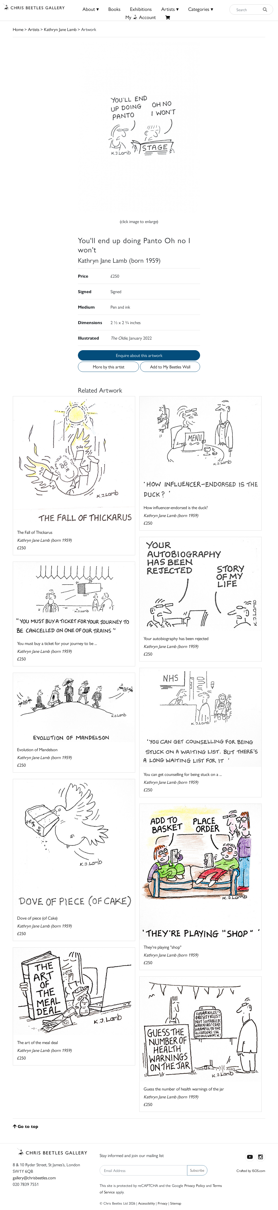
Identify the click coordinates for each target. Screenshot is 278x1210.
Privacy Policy (194, 1185)
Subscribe (197, 1170)
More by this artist (108, 366)
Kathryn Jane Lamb (60, 29)
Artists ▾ (170, 8)
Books (114, 8)
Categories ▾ (200, 8)
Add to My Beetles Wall (170, 366)
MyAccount (140, 17)
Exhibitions (141, 8)
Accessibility (146, 1203)
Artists (33, 29)
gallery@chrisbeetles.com (34, 1177)
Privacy (162, 1203)
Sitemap (175, 1203)
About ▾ (91, 8)
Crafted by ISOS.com (250, 1170)
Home (18, 29)
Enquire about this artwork (139, 355)
